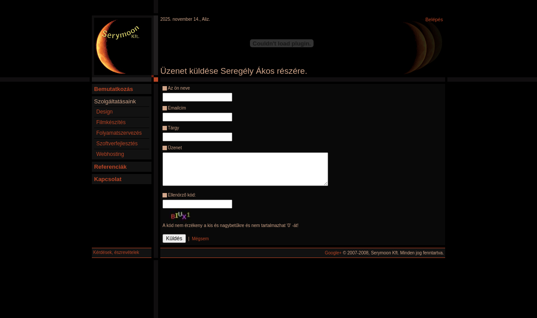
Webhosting (110, 154)
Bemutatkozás (113, 89)
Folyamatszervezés (119, 133)
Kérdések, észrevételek (116, 252)
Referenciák (110, 166)
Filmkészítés (110, 122)
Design (104, 112)
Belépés (434, 19)
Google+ (333, 252)
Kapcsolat (107, 179)
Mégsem (200, 238)
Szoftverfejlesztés (117, 143)
